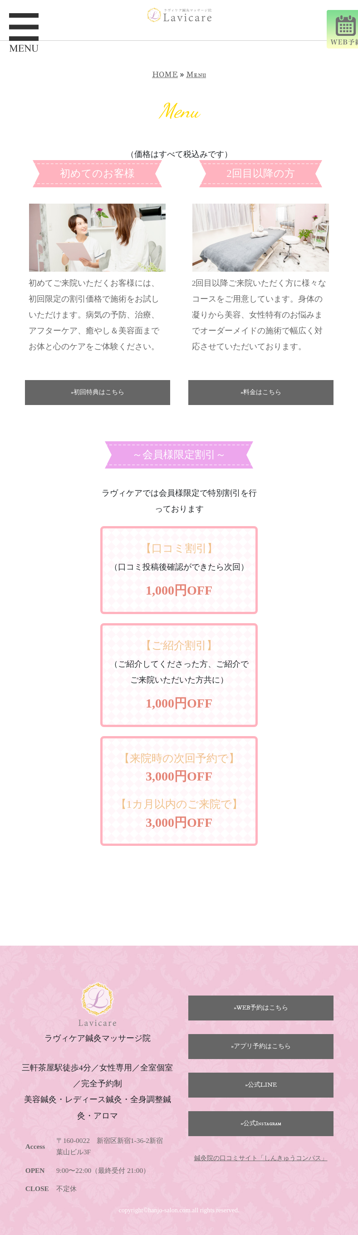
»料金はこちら (260, 392)
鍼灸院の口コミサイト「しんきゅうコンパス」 (261, 1158)
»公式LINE (261, 1085)
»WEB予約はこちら (261, 1008)
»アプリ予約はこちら (261, 1046)
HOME (165, 75)
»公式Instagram (260, 1123)
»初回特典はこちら (97, 392)
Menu (196, 75)
